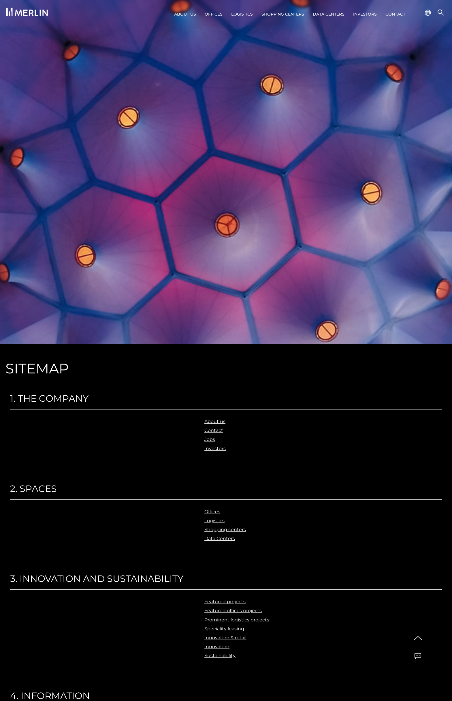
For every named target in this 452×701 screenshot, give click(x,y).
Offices (214, 14)
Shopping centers (282, 14)
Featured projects (225, 601)
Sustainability (220, 655)
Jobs (209, 439)
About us (185, 14)
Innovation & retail (225, 637)
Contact (395, 14)
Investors (365, 14)
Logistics (242, 14)
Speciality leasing (224, 629)
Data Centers (328, 14)
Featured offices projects (233, 610)
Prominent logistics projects (236, 620)
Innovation (216, 646)
